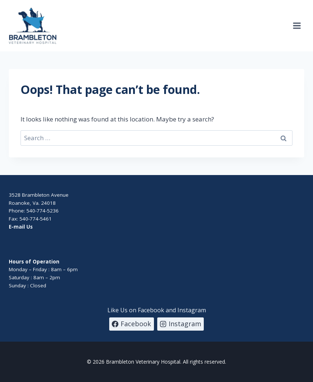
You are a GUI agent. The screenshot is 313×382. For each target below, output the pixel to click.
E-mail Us (21, 226)
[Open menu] (296, 25)
